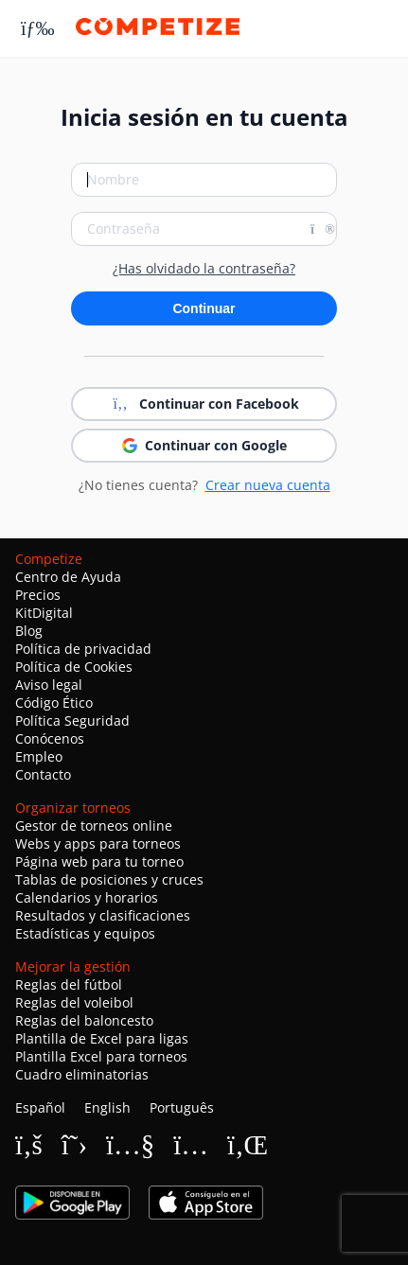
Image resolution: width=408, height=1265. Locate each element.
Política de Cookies (74, 667)
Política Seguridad (72, 720)
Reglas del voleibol (74, 1002)
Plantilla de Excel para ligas (101, 1038)
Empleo (38, 756)
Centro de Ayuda (68, 577)
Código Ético (54, 703)
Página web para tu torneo (99, 861)
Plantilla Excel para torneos (101, 1056)
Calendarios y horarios (86, 897)
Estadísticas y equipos (85, 933)
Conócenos (49, 738)
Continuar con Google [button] (204, 445)
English (107, 1107)
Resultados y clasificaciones (102, 915)
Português (182, 1107)
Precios (38, 595)
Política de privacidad (83, 649)
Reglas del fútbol (68, 984)
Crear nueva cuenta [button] (267, 485)
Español (40, 1107)
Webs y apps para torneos (98, 843)
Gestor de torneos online (93, 826)
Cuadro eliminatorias (82, 1074)
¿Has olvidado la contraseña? (204, 268)
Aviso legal (48, 685)
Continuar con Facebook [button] (204, 404)
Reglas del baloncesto (84, 1020)
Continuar (203, 308)
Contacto (43, 774)
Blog (29, 631)
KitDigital (44, 613)
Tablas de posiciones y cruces (109, 879)
